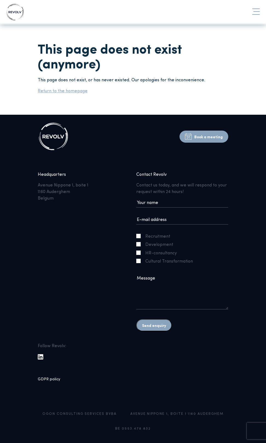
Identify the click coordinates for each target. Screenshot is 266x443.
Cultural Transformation (167, 261)
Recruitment (155, 236)
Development (157, 244)
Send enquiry (154, 325)
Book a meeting (204, 136)
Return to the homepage (63, 90)
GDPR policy (49, 378)
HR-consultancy (159, 252)
